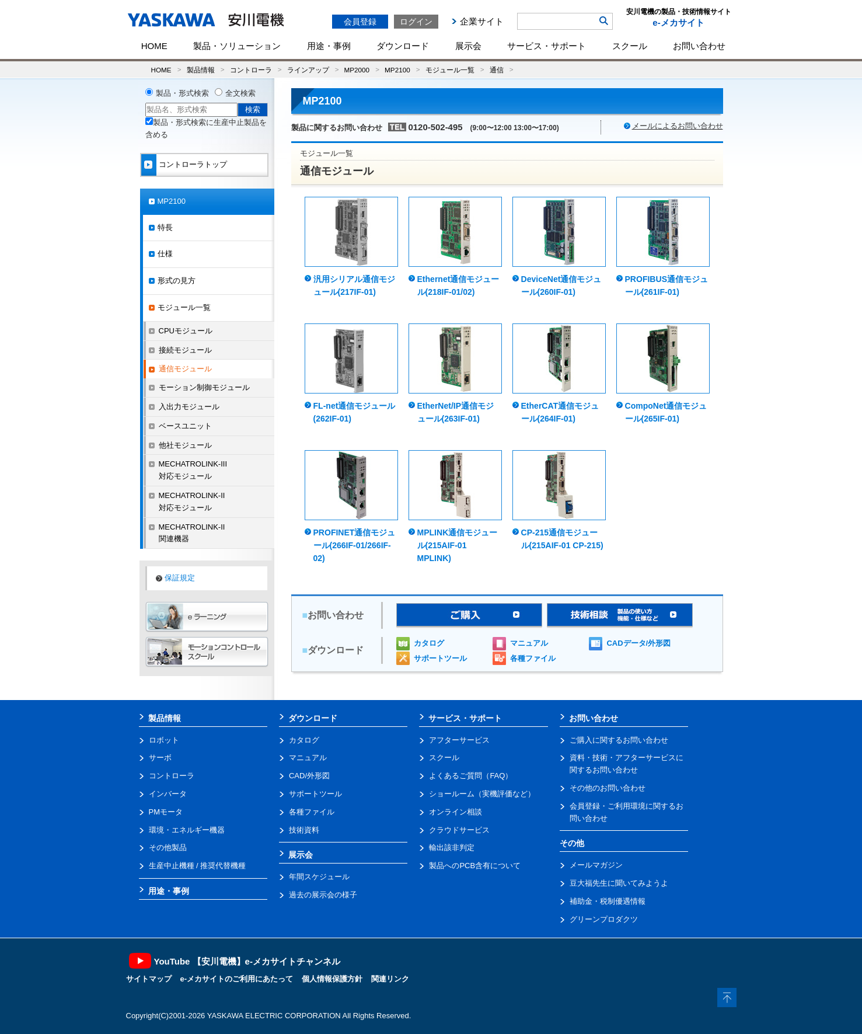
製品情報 (201, 70)
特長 (165, 227)
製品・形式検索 (182, 93)
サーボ (160, 757)
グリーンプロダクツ (604, 919)
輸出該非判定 (451, 847)
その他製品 (168, 847)
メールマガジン (596, 865)
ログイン (416, 21)
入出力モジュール (189, 406)
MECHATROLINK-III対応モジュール (193, 470)
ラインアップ (308, 70)
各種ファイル (533, 658)
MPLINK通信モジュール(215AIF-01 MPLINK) (457, 545)
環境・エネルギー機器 (187, 830)
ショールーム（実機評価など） (482, 793)
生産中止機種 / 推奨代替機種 (197, 865)
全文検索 (240, 93)
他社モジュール (185, 445)
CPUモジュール (185, 330)
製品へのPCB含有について (475, 865)
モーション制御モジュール (204, 387)
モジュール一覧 (449, 70)
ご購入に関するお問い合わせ (619, 740)
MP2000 (357, 70)
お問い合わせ (699, 46)
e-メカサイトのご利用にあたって (237, 978)
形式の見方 (177, 280)
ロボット (164, 740)
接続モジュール (185, 350)
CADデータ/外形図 (638, 643)
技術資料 (304, 830)
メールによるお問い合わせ (677, 125)
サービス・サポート (546, 46)
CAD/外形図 (309, 775)
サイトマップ (149, 978)
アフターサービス (459, 740)
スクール (629, 46)
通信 (497, 70)
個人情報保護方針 (332, 978)
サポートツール (440, 658)
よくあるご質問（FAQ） (470, 775)
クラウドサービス (459, 830)
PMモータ (166, 811)
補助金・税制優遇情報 (607, 901)
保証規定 (180, 577)
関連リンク (390, 978)
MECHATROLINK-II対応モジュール (192, 501)
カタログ (429, 643)
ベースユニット (185, 426)
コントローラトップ (193, 164)
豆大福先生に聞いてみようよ (619, 883)
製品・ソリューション (237, 46)
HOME (154, 46)
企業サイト (482, 21)
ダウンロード (402, 46)
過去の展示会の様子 (323, 894)
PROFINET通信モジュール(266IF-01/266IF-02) (354, 545)
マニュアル (529, 643)
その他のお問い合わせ (607, 788)
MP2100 (397, 70)
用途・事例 (329, 46)
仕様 (165, 253)
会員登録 (360, 21)
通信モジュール (185, 368)
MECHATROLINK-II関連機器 (192, 533)
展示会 (468, 46)
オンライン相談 (455, 811)
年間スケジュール (319, 876)
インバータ (168, 793)
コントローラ (251, 70)
